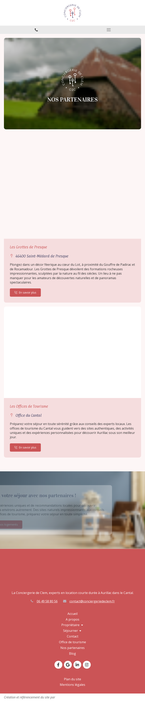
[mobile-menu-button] (109, 30)
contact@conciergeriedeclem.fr (92, 601)
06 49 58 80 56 (47, 601)
